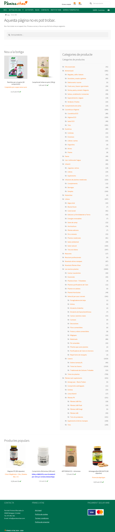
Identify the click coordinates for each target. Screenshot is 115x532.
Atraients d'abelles (76, 308)
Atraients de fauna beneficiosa (80, 312)
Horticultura (72, 226)
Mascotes (68, 254)
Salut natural (72, 246)
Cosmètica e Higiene (72, 110)
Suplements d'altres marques (78, 421)
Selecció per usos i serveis (76, 296)
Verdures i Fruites (73, 102)
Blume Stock (72, 207)
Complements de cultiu (73, 106)
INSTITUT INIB (56, 10)
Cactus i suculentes (74, 273)
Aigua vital (71, 203)
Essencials (71, 277)
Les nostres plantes (72, 269)
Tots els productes (76, 417)
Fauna (67, 156)
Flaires (70, 152)
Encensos (71, 137)
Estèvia (70, 390)
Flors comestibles (76, 327)
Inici (8, 15)
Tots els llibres (73, 250)
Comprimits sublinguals (76, 386)
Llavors (70, 359)
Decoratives (74, 324)
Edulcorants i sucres (74, 82)
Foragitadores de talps (78, 300)
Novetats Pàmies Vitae (73, 265)
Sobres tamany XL (76, 363)
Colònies (71, 133)
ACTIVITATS (29, 10)
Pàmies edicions (73, 230)
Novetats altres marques (73, 261)
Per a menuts (72, 234)
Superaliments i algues (75, 98)
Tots (69, 125)
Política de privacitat (42, 521)
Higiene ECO (72, 117)
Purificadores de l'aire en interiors (81, 351)
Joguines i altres (73, 168)
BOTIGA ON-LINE (15, 10)
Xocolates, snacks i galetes (77, 78)
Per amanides (75, 343)
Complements (73, 183)
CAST (80, 3)
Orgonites (71, 145)
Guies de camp (72, 222)
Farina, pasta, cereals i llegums (78, 90)
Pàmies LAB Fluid (76, 405)
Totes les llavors (76, 366)
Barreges (71, 187)
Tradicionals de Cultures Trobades (81, 370)
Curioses (73, 320)
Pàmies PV (71, 398)
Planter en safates (74, 289)
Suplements (72, 176)
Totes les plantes (74, 374)
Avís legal (38, 509)
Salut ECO (71, 121)
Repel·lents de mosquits (78, 355)
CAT (75, 3)
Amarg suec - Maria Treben (77, 382)
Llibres (70, 172)
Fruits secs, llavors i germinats (78, 86)
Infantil (67, 164)
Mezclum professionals (73, 257)
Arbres (72, 304)
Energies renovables (75, 219)
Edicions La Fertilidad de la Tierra (79, 215)
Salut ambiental (73, 242)
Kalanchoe (68, 195)
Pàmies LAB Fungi (76, 409)
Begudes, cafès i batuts (75, 75)
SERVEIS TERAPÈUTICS (71, 10)
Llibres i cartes (73, 141)
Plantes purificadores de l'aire (78, 285)
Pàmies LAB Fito (75, 401)
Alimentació (69, 71)
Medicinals (73, 339)
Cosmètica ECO (73, 113)
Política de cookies (41, 513)
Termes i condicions (42, 517)
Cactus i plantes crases (78, 316)
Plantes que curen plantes (79, 347)
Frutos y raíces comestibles (79, 331)
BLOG (37, 10)
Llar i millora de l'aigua (73, 160)
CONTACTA (45, 10)
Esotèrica (68, 129)
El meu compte (66, 4)
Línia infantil (72, 394)
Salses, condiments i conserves (78, 94)
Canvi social (72, 211)
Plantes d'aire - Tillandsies (77, 281)
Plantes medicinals (74, 238)
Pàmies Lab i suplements (73, 378)
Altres (70, 149)
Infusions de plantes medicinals (76, 180)
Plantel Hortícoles (74, 292)
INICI (5, 10)
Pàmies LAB (74, 413)
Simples (70, 191)
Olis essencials (70, 67)
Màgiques (73, 335)
